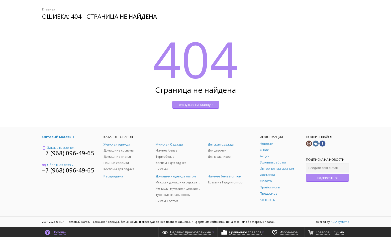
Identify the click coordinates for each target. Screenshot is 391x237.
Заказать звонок (58, 147)
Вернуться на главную (195, 104)
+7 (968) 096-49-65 (68, 153)
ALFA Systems (340, 222)
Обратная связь (57, 164)
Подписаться (327, 177)
